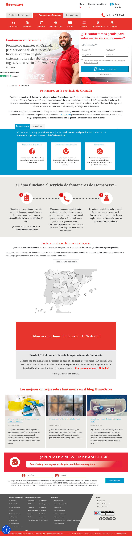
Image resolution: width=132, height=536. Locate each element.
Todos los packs (14, 523)
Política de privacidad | (80, 533)
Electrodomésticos (14, 507)
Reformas (42, 517)
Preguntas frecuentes (58, 510)
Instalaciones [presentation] (37, 126)
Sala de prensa (56, 507)
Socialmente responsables (59, 504)
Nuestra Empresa (57, 500)
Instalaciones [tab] (72, 15)
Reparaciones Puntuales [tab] (49, 15)
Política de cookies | (90, 533)
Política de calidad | (110, 533)
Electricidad (13, 504)
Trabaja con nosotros (58, 517)
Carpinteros (43, 500)
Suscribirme (115, 480)
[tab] (22, 126)
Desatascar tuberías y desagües (66, 145)
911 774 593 (115, 15)
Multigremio (13, 517)
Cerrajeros (42, 507)
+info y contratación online (66, 374)
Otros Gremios (43, 520)
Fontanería (12, 500)
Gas (11, 510)
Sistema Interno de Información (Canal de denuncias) (67, 520)
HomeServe (14, 85)
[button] (6, 529)
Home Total (13, 520)
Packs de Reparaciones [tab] (19, 15)
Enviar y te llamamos (105, 69)
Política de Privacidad (91, 63)
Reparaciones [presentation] (22, 126)
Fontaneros (25, 85)
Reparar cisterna (99, 145)
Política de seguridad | (100, 533)
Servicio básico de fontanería (32, 145)
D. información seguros (16, 527)
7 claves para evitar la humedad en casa (64, 419)
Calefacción (30, 504)
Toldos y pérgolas (44, 504)
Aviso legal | (72, 533)
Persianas (30, 517)
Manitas (29, 513)
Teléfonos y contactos (58, 513)
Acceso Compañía (102, 506)
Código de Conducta (58, 523)
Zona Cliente (101, 500)
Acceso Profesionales (103, 504)
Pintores (42, 513)
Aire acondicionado (14, 513)
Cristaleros (42, 510)
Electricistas (30, 500)
